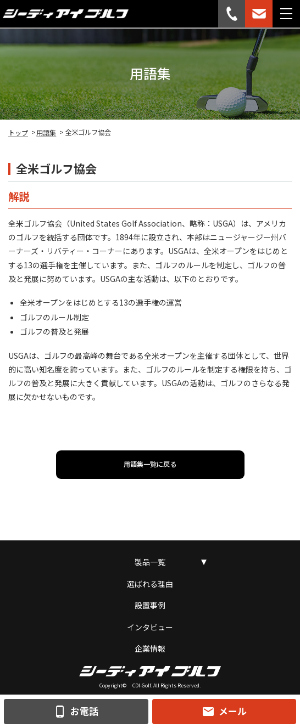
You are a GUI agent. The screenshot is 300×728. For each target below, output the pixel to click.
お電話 (75, 711)
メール (224, 711)
